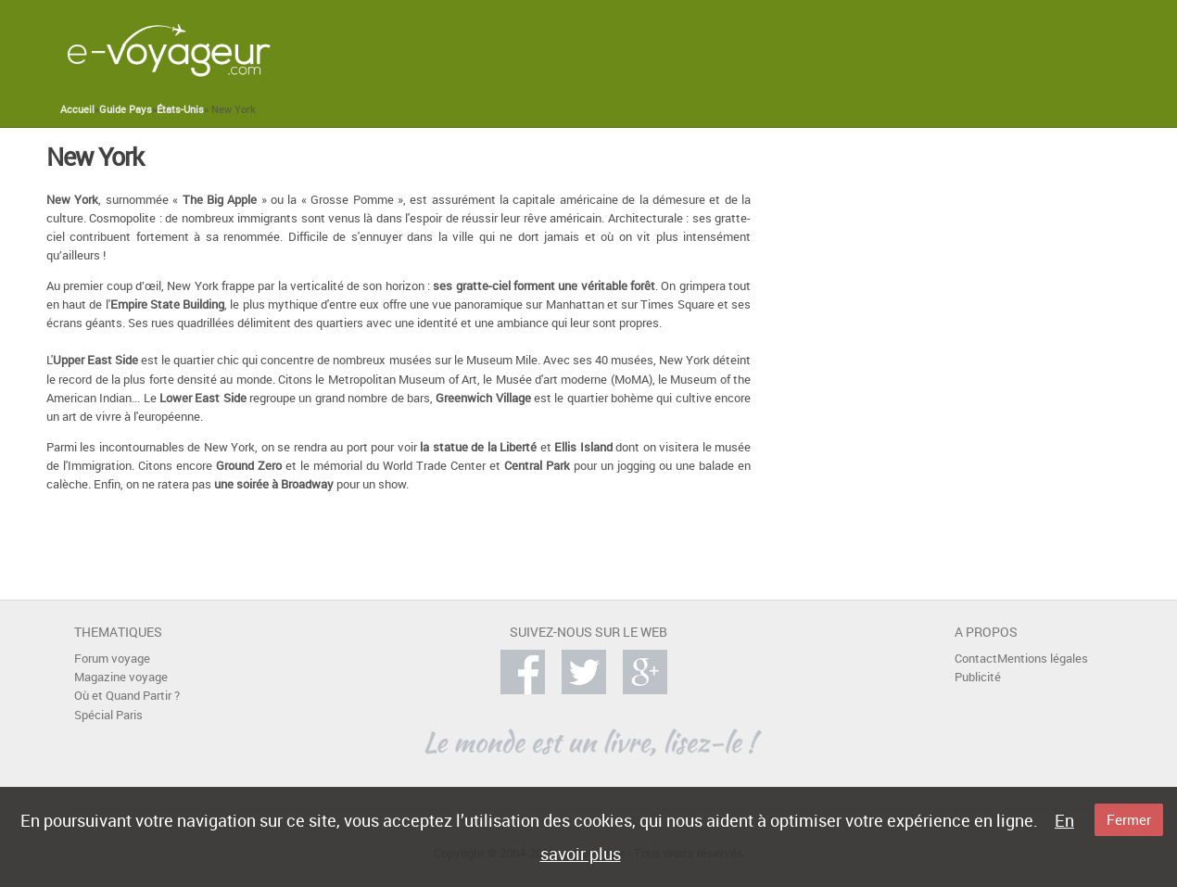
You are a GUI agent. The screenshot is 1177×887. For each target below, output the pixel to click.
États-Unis (180, 109)
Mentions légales (1042, 658)
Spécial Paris (108, 715)
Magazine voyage (121, 677)
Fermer (1129, 819)
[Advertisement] (763, 50)
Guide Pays (125, 109)
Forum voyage (112, 658)
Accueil (77, 109)
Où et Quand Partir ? (127, 695)
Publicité (978, 677)
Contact (976, 658)
